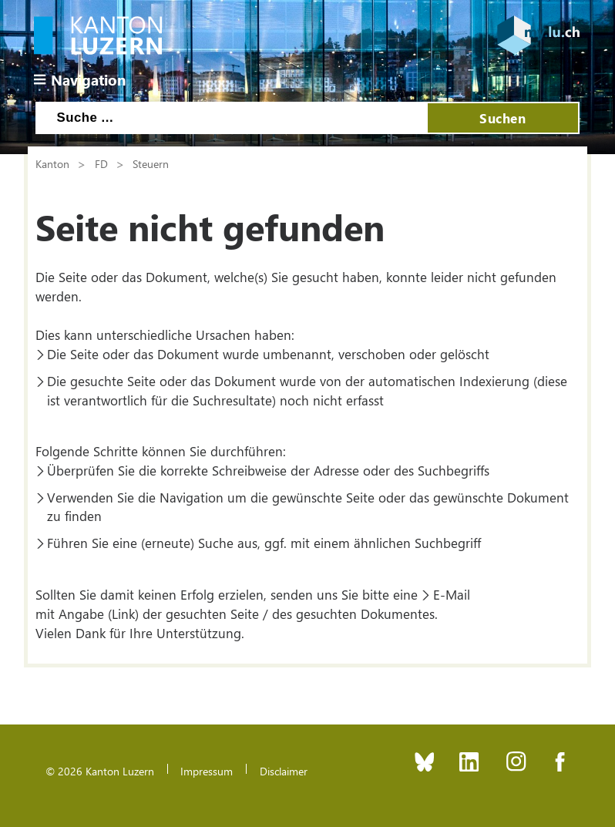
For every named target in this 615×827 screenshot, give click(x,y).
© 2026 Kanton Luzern (99, 771)
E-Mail (451, 594)
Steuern (151, 163)
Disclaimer (284, 771)
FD (101, 163)
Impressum (206, 771)
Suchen (502, 117)
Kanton (52, 163)
